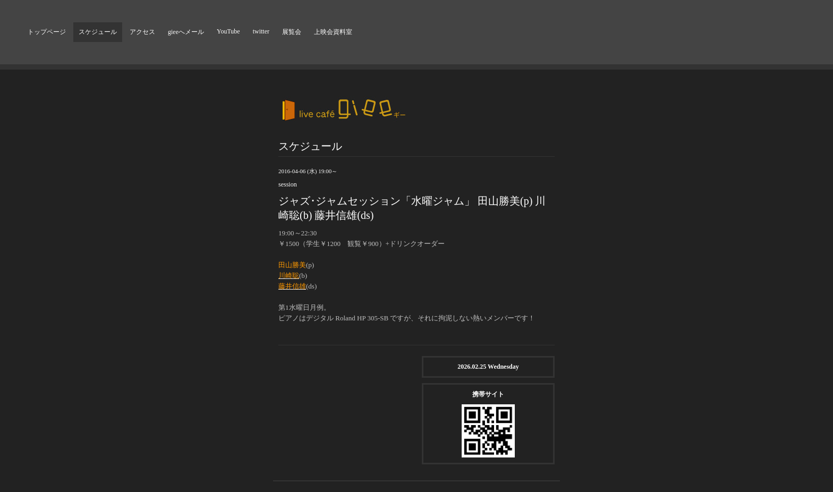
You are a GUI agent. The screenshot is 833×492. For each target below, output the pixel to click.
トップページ (47, 32)
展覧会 (291, 32)
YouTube (228, 31)
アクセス (142, 32)
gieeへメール (186, 32)
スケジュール (98, 32)
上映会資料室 (333, 32)
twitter (261, 31)
